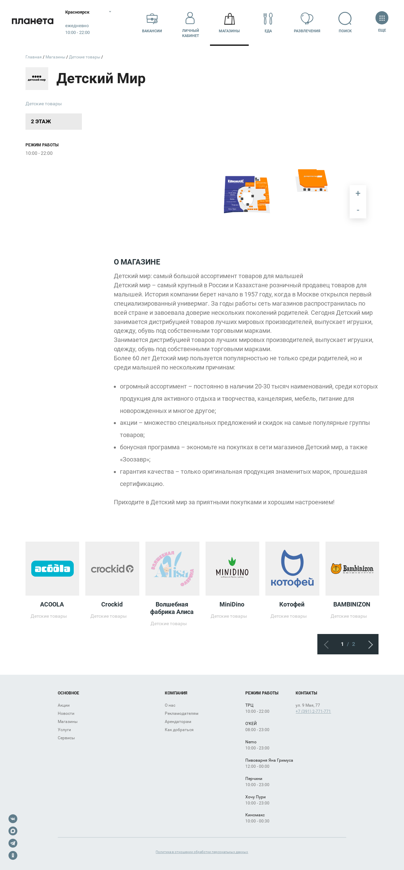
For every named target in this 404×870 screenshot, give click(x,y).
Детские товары (43, 103)
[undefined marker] (252, 196)
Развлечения (307, 22)
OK (12, 855)
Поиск (346, 22)
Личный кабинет (190, 22)
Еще (382, 22)
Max (12, 831)
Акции (64, 705)
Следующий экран (368, 644)
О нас (170, 705)
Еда (268, 22)
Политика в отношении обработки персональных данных (202, 852)
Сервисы (66, 738)
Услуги (64, 729)
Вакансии (152, 22)
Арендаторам (178, 721)
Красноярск (81, 12)
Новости (66, 713)
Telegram (12, 843)
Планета (34, 23)
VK (12, 818)
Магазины (229, 22)
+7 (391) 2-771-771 (313, 711)
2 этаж (41, 121)
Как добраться (179, 729)
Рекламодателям (181, 713)
